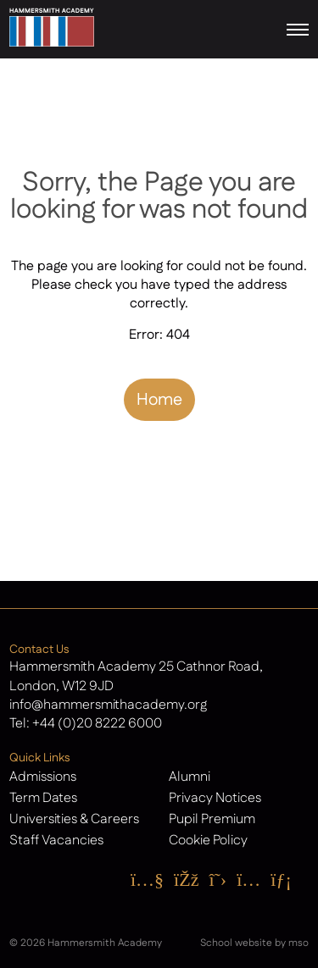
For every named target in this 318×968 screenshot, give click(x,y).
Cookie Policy (208, 840)
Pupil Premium (212, 819)
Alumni (189, 777)
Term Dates (43, 798)
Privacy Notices (215, 798)
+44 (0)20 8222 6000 (97, 723)
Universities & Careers (74, 819)
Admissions (42, 777)
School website (236, 943)
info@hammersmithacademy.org (108, 705)
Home (159, 400)
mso (298, 943)
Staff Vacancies (56, 840)
